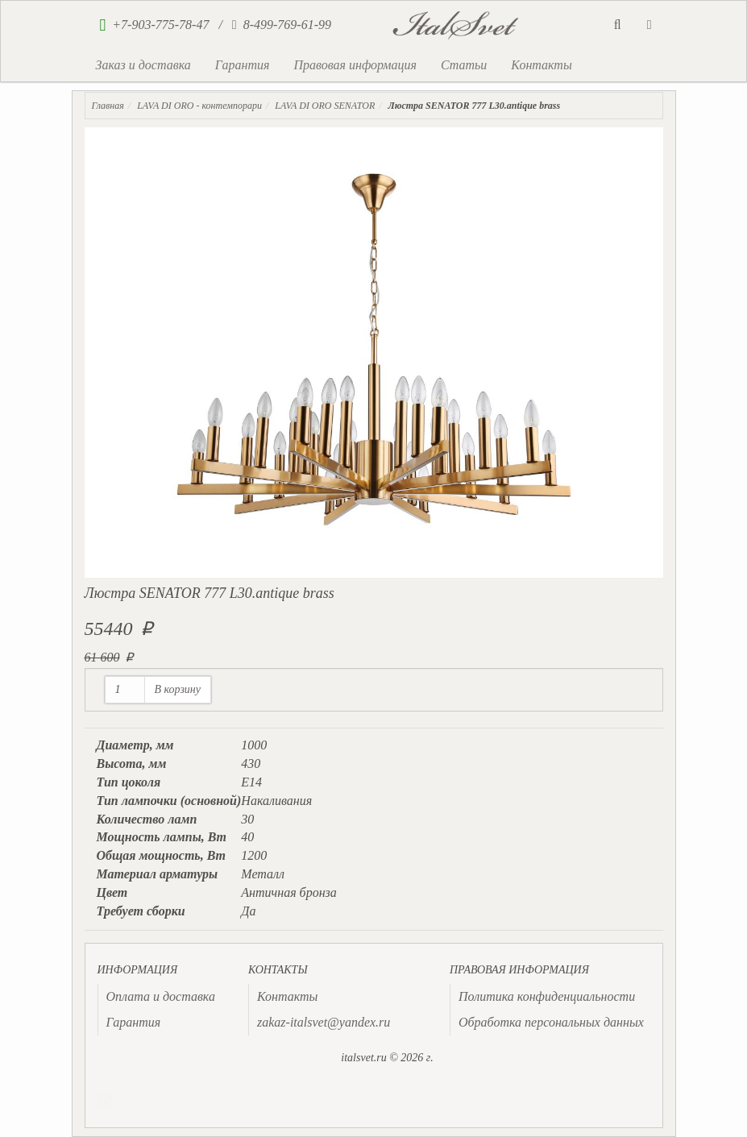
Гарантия (242, 65)
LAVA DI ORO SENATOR (325, 105)
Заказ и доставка (143, 65)
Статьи (464, 65)
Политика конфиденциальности (547, 996)
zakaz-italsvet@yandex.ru (323, 1022)
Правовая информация (355, 65)
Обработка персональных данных (551, 1022)
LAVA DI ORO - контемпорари (199, 105)
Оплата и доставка (160, 996)
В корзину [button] (178, 689)
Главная (108, 105)
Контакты (541, 65)
